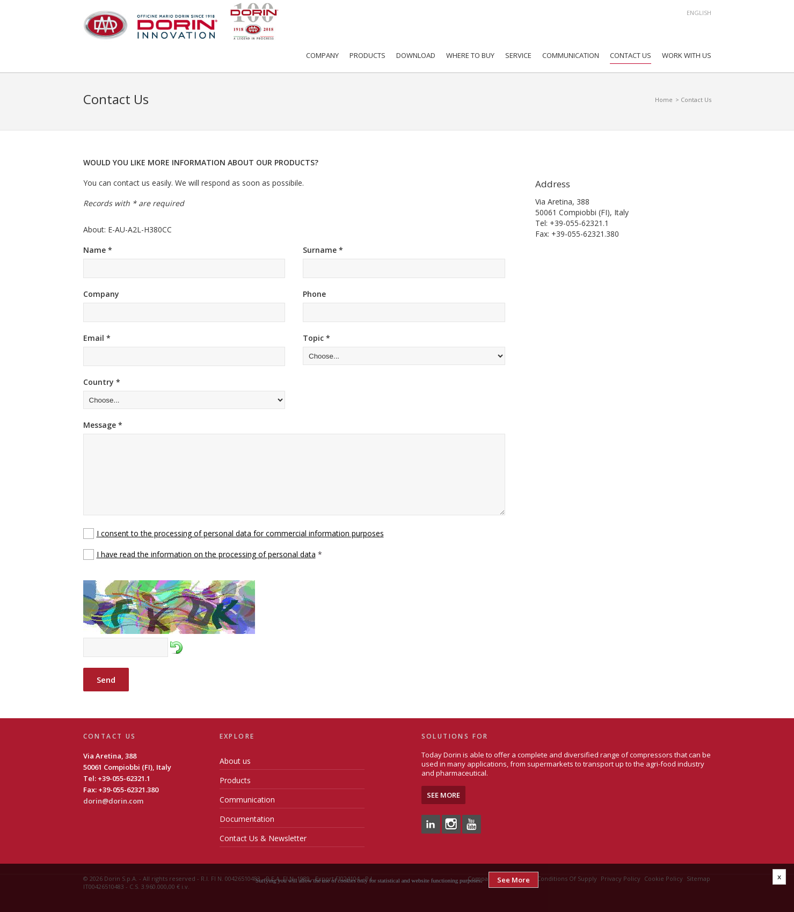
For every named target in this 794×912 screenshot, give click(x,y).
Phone (314, 294)
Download (415, 55)
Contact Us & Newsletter (263, 838)
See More (443, 795)
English (699, 13)
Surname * (323, 250)
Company (322, 55)
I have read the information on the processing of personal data (206, 554)
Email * (97, 338)
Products (367, 55)
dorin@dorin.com (113, 801)
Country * (101, 382)
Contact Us (630, 55)
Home (664, 100)
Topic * (316, 338)
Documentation (247, 819)
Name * (97, 250)
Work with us (686, 55)
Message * (102, 425)
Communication (570, 55)
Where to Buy (470, 55)
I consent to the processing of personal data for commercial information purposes (240, 533)
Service (518, 55)
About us (235, 761)
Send (106, 679)
